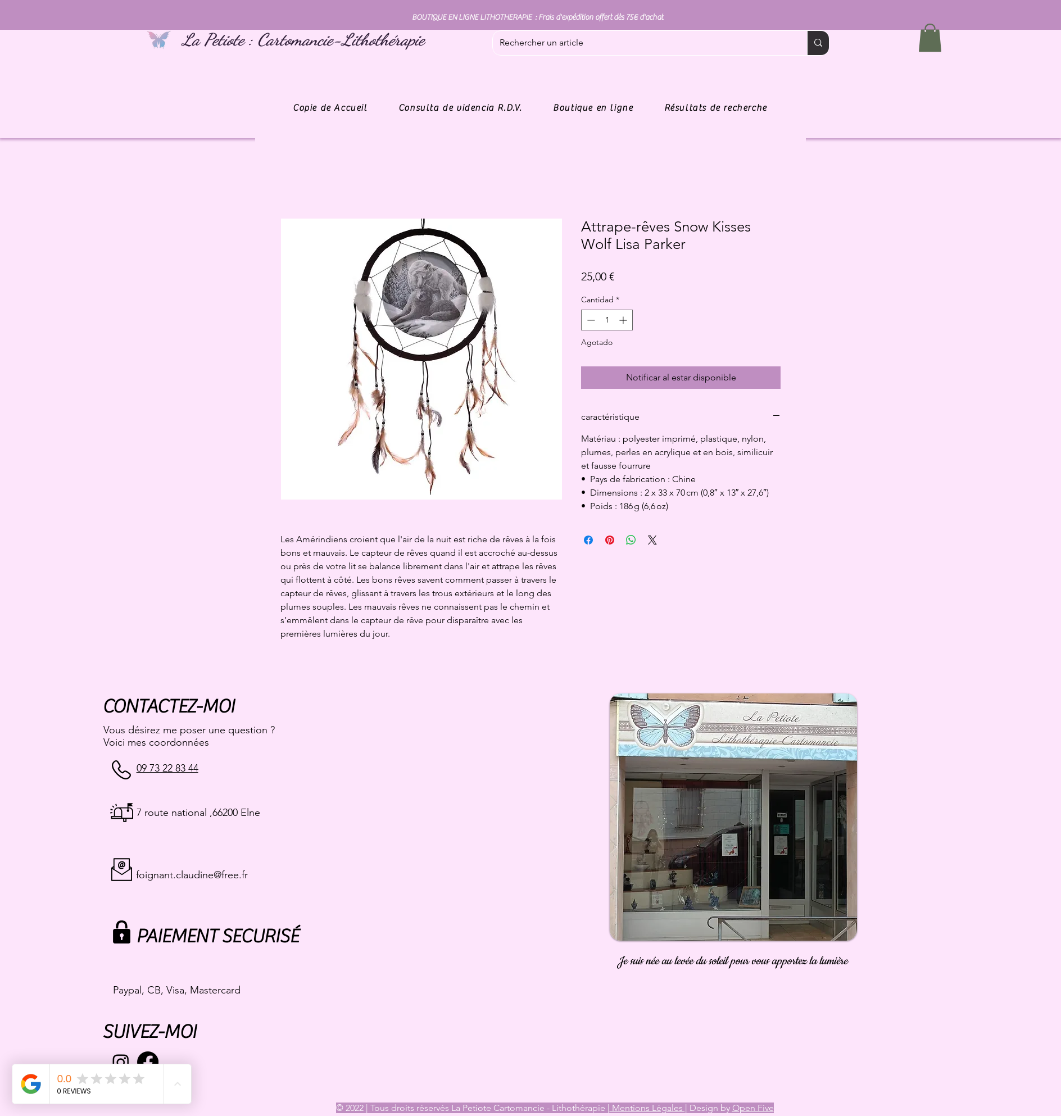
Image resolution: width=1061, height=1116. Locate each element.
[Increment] (624, 320)
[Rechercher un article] (641, 43)
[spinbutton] (607, 320)
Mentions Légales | (648, 1108)
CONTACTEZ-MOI (168, 707)
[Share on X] (652, 540)
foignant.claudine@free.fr (192, 875)
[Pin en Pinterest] (609, 540)
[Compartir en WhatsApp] (631, 540)
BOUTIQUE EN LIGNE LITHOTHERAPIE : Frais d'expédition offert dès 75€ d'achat (537, 17)
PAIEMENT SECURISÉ (217, 936)
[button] (930, 38)
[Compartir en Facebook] (588, 540)
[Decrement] (590, 320)
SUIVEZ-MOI (149, 1032)
